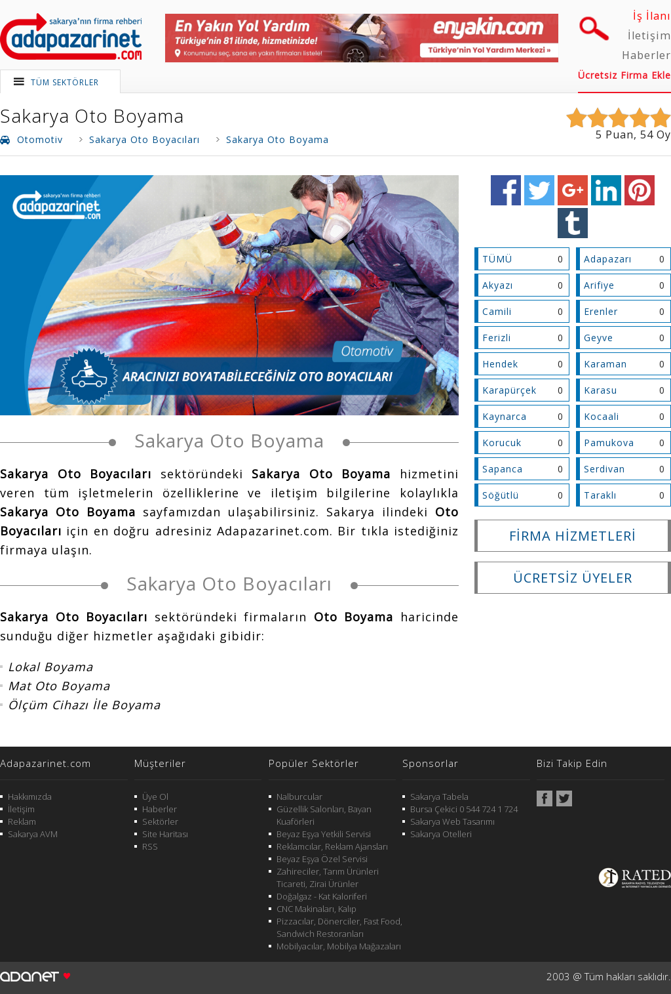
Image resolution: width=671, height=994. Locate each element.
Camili (497, 311)
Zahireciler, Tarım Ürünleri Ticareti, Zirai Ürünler (328, 877)
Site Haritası (165, 834)
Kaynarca (504, 416)
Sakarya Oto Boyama (92, 115)
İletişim (649, 35)
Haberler (646, 55)
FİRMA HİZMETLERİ (572, 536)
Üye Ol (155, 796)
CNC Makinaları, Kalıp (316, 909)
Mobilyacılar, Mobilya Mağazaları (339, 946)
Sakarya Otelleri (441, 834)
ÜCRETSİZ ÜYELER (572, 578)
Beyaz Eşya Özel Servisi (322, 859)
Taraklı (600, 495)
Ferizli (496, 337)
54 (646, 134)
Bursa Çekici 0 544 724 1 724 (464, 809)
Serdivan (604, 469)
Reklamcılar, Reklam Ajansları (332, 846)
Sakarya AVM (33, 834)
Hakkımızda (30, 796)
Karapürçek (509, 390)
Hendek (500, 364)
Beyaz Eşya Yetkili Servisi (324, 834)
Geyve (598, 337)
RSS (150, 846)
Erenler (601, 311)
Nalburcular (299, 796)
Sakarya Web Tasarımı (452, 821)
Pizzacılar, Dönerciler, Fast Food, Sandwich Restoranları (339, 927)
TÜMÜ (497, 259)
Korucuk (502, 442)
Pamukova (609, 442)
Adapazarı (608, 259)
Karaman (605, 364)
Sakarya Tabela (439, 796)
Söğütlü (500, 495)
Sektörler (160, 821)
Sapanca (502, 469)
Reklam (22, 821)
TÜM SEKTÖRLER (65, 82)
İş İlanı (652, 16)
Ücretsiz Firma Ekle (624, 75)
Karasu (600, 390)
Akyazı (497, 285)
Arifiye (599, 285)
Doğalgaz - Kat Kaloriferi (322, 896)
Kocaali (601, 416)
